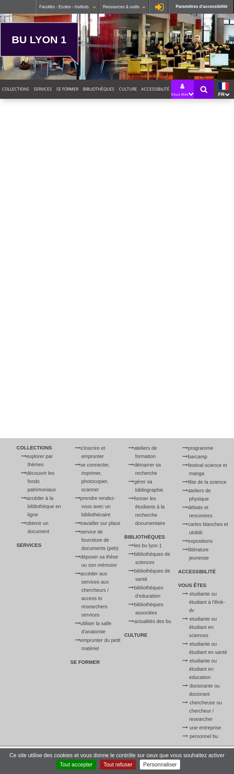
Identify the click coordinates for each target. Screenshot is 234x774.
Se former (67, 89)
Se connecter (159, 7)
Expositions (200, 541)
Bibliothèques (98, 89)
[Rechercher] (76, 372)
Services (43, 89)
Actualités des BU (152, 621)
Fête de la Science (207, 482)
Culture (128, 89)
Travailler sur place (100, 523)
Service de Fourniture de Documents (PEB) (99, 540)
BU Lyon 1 (39, 39)
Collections (15, 89)
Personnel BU (204, 736)
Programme (200, 448)
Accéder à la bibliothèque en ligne (43, 506)
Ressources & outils (124, 6)
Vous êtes (192, 585)
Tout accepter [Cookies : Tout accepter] (76, 764)
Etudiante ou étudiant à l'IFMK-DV (207, 602)
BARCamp (197, 456)
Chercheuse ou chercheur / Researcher (205, 711)
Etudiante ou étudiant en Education (203, 669)
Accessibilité (155, 89)
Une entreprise (205, 727)
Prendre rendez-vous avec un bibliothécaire (97, 506)
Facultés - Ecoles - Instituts (67, 6)
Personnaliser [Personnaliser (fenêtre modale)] (160, 764)
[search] (76, 355)
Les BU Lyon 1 (148, 545)
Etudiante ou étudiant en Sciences (203, 627)
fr (224, 89)
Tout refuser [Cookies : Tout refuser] (117, 764)
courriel (140, 395)
